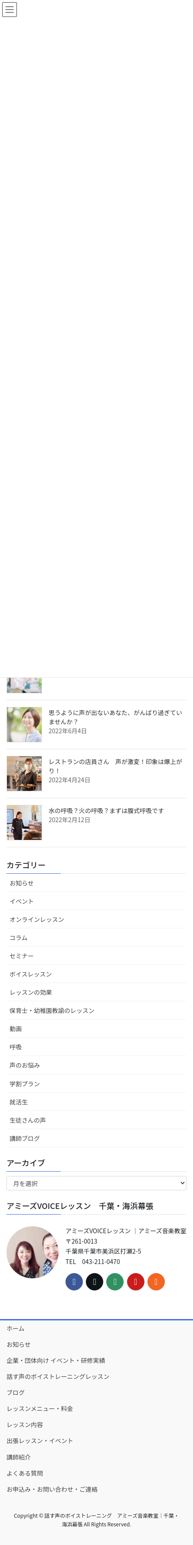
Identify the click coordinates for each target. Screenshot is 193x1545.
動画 (16, 1028)
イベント (22, 901)
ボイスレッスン (31, 974)
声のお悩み (25, 1065)
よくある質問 (25, 1473)
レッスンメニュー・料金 (40, 1408)
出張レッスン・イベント (40, 1440)
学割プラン (25, 1083)
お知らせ (22, 883)
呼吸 (16, 1046)
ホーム (16, 1328)
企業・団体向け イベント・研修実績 (56, 1360)
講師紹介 (19, 1457)
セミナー (22, 955)
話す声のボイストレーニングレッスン (58, 1376)
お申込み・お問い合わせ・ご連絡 (52, 1489)
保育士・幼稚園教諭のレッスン (52, 1010)
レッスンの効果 (31, 992)
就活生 (19, 1102)
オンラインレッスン (37, 919)
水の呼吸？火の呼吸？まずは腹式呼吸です (106, 810)
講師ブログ (25, 1138)
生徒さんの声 (28, 1120)
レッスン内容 (25, 1424)
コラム (19, 937)
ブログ (16, 1392)
